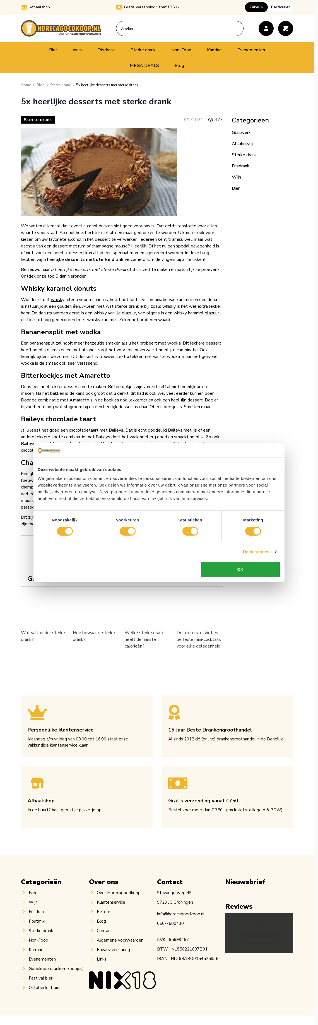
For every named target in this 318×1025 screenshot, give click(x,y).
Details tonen (256, 551)
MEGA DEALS (144, 65)
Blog (179, 65)
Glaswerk (241, 132)
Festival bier (40, 978)
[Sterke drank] (60, 85)
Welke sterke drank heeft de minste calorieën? (144, 639)
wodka (174, 343)
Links (101, 959)
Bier (53, 50)
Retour (103, 912)
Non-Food (181, 50)
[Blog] (41, 85)
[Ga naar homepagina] (26, 85)
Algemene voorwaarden (120, 940)
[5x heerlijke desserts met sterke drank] (107, 85)
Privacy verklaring (113, 949)
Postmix (37, 921)
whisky (57, 300)
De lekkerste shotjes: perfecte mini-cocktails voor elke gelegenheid (199, 639)
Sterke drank (143, 50)
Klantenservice (111, 902)
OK (240, 569)
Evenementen (251, 50)
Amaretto (79, 400)
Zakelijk (256, 7)
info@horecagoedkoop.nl (180, 914)
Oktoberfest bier (45, 987)
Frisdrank (106, 50)
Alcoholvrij (242, 144)
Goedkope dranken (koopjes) (56, 968)
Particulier (280, 7)
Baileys (116, 430)
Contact (104, 930)
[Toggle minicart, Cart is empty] (285, 28)
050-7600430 (170, 923)
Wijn (77, 50)
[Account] (266, 28)
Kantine (214, 50)
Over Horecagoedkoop (119, 893)
